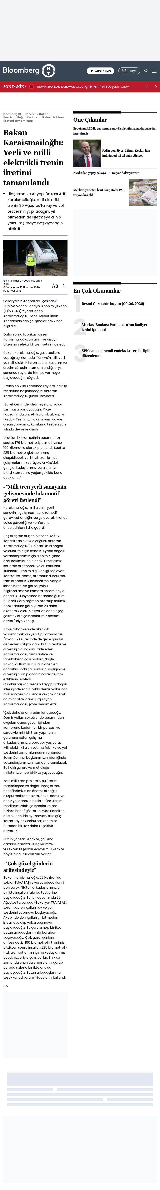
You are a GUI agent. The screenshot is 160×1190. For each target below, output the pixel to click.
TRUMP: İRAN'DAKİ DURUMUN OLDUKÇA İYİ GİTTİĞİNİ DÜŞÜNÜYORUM (82, 87)
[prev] (146, 86)
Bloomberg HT (12, 114)
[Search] (146, 71)
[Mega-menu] (154, 71)
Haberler (30, 114)
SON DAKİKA (14, 87)
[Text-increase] (55, 286)
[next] (155, 86)
